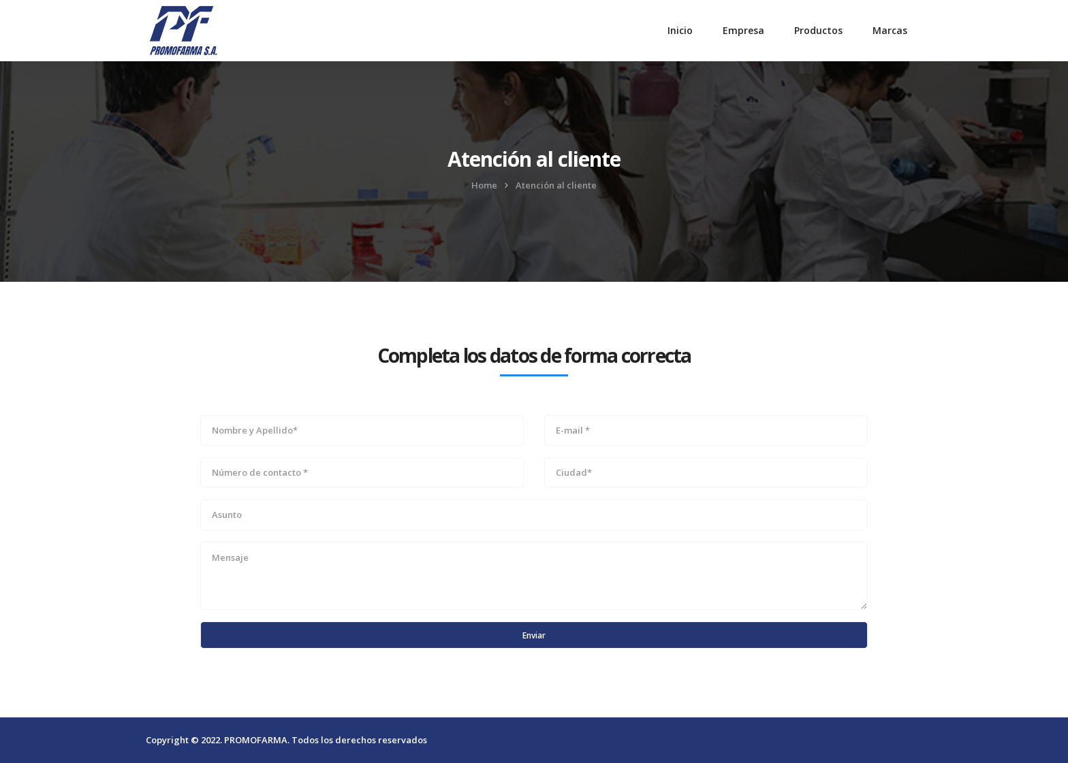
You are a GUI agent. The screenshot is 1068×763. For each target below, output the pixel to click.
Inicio (680, 30)
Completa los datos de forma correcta (534, 355)
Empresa (743, 30)
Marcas (890, 30)
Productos (818, 30)
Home (484, 185)
